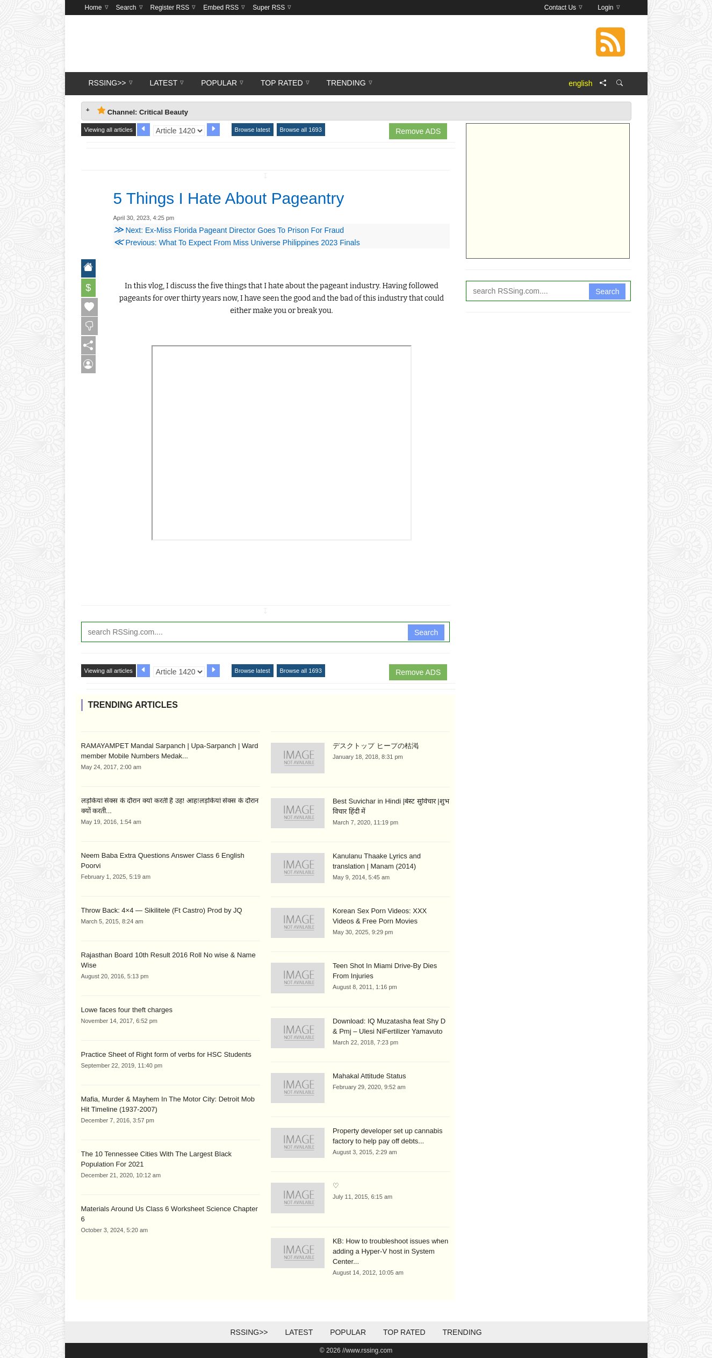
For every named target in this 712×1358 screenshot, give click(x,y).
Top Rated (404, 1332)
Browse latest (252, 129)
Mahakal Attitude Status (369, 1076)
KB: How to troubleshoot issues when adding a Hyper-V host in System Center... (390, 1251)
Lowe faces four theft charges (127, 1010)
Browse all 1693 (301, 129)
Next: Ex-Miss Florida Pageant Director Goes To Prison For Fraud (228, 230)
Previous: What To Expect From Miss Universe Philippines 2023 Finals (236, 242)
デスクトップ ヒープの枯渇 (376, 746)
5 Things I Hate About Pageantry (237, 198)
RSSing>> (249, 1332)
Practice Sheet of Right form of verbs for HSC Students (166, 1054)
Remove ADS (418, 131)
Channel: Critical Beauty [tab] (142, 111)
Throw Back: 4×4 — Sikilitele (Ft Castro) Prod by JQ (161, 910)
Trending (461, 1332)
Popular (348, 1332)
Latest (299, 1332)
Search (426, 632)
